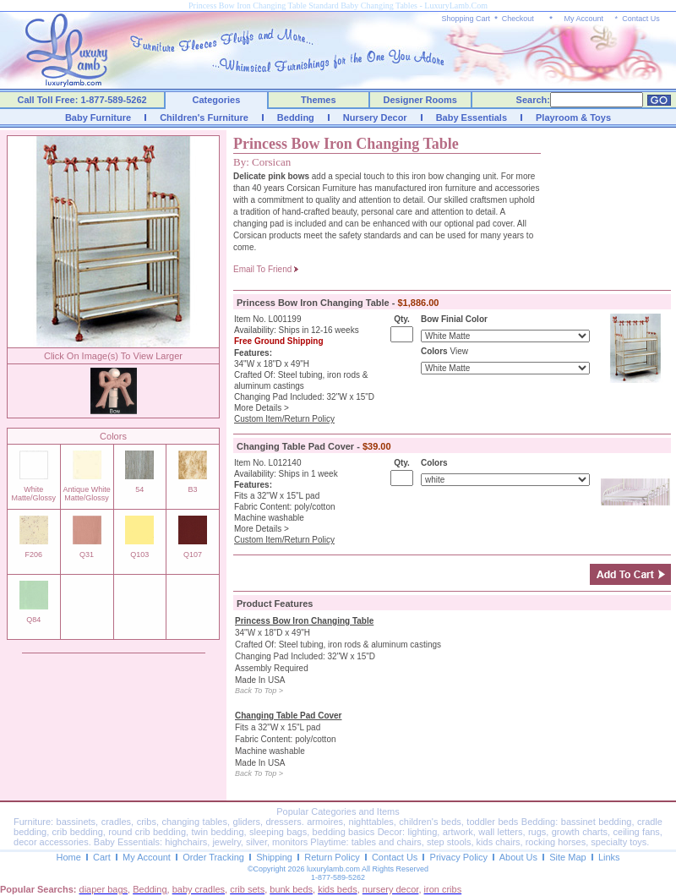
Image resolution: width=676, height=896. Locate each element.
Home (68, 857)
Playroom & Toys (573, 117)
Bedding (295, 117)
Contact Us (641, 18)
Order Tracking (213, 857)
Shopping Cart (466, 18)
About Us (518, 857)
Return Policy (331, 857)
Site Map (567, 857)
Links (609, 857)
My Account (583, 18)
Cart (102, 857)
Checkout (518, 18)
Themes (318, 100)
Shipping (274, 857)
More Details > (261, 407)
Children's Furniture (204, 117)
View (459, 351)
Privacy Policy (459, 857)
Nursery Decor (375, 117)
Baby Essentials (471, 117)
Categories (217, 100)
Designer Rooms (419, 100)
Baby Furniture (98, 117)
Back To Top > (259, 690)
